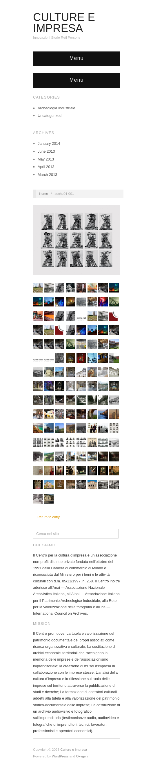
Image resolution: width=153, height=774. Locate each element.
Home (43, 193)
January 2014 (49, 143)
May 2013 (46, 159)
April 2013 (46, 167)
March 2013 (47, 174)
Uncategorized (49, 115)
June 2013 (46, 151)
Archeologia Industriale (56, 108)
